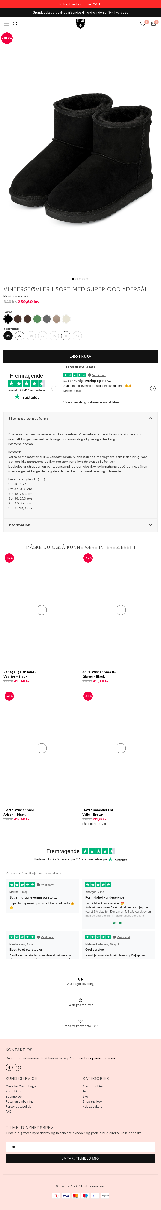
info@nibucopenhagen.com (94, 1058)
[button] (80, 418)
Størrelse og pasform (28, 418)
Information (19, 525)
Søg (15, 24)
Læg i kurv (81, 356)
